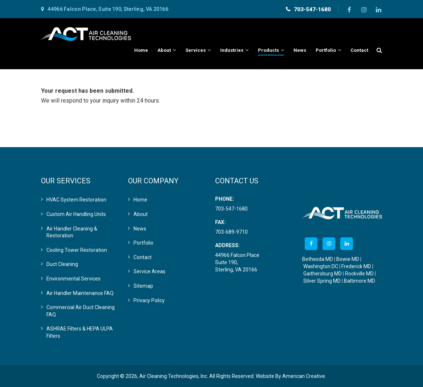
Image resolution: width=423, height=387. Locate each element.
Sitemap (143, 286)
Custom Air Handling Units (76, 214)
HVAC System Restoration (76, 200)
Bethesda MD (317, 259)
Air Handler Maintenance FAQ (80, 293)
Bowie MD (347, 259)
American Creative (303, 376)
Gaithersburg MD (322, 273)
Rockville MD (359, 273)
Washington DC (320, 266)
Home (140, 200)
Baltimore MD (359, 281)
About (141, 214)
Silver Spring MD (322, 281)
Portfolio (143, 243)
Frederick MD (356, 266)
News (140, 229)
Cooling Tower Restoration (76, 250)
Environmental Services (73, 279)
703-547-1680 (312, 9)
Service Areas (149, 271)
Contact (143, 257)
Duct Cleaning (62, 264)
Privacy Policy (149, 300)
